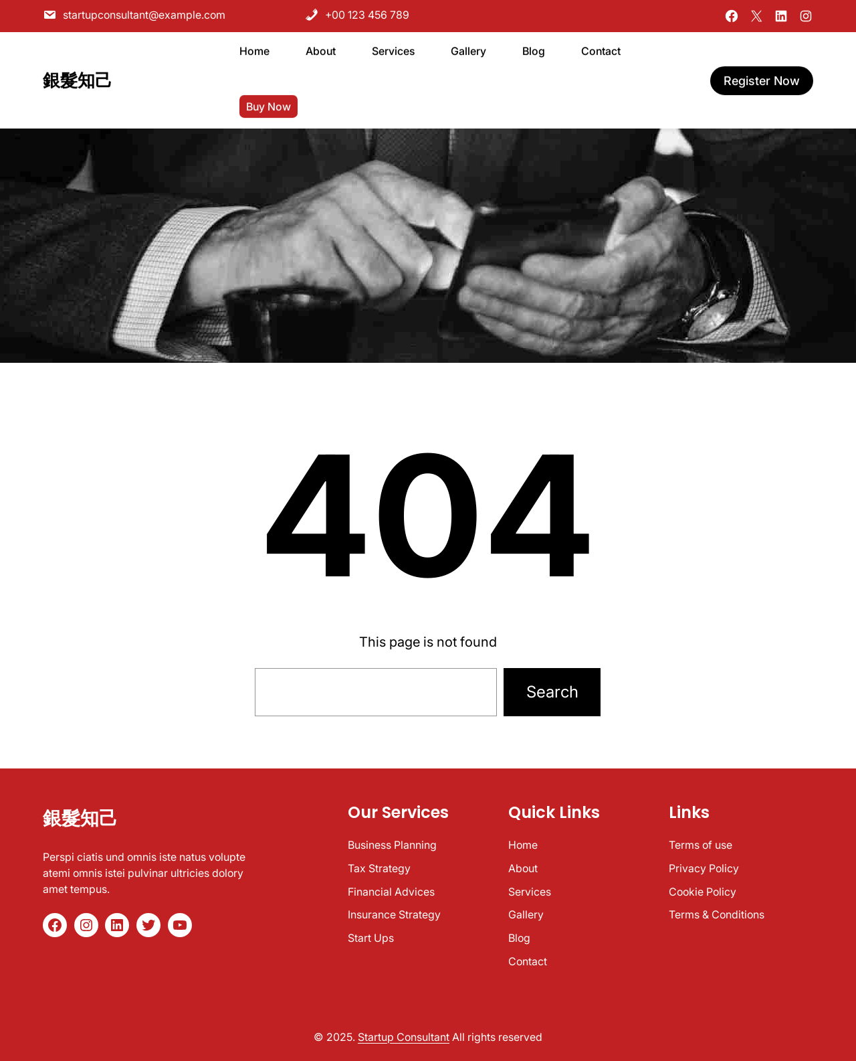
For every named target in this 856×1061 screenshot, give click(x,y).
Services (529, 891)
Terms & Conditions (716, 914)
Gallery (526, 914)
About (523, 868)
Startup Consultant (403, 1037)
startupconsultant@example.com (134, 14)
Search (552, 692)
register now (762, 79)
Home (523, 844)
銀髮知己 (77, 79)
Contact (527, 961)
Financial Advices (391, 891)
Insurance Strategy (394, 914)
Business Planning (392, 844)
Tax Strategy (379, 868)
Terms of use (700, 844)
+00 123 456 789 (357, 14)
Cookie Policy (702, 891)
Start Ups (371, 938)
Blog (519, 938)
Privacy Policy (704, 868)
